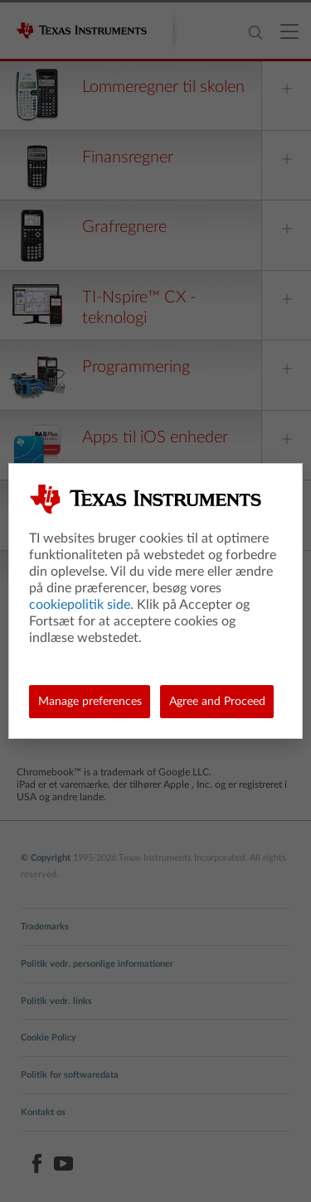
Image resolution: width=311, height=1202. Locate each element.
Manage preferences (90, 701)
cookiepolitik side (79, 604)
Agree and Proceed (217, 701)
